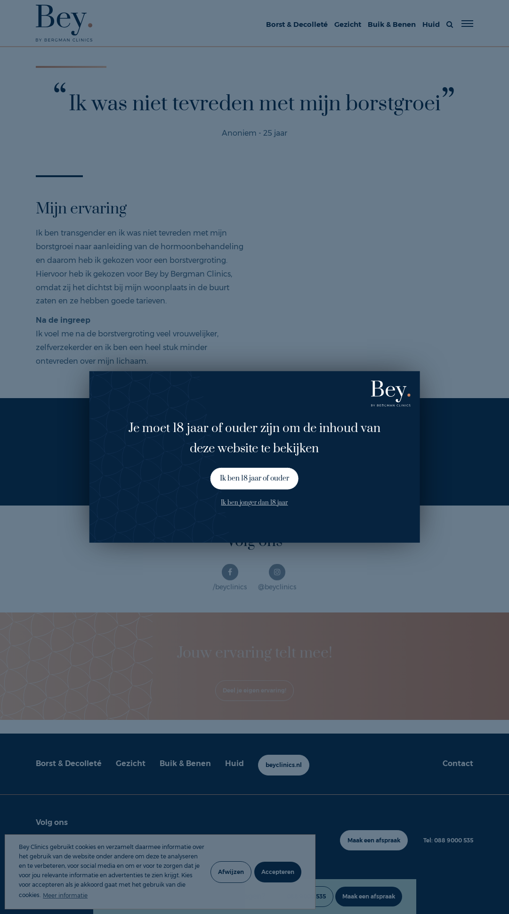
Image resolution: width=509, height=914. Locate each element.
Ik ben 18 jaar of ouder (254, 478)
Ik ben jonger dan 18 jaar (254, 502)
